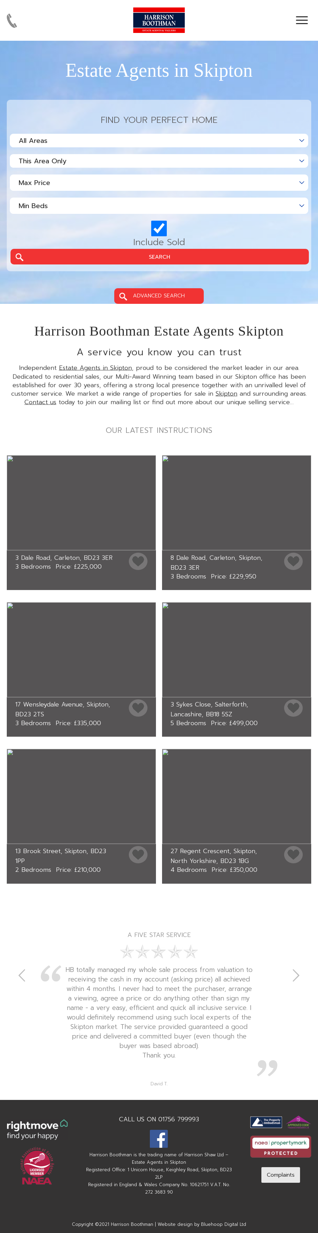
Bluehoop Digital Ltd (223, 1224)
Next (296, 975)
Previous (22, 975)
